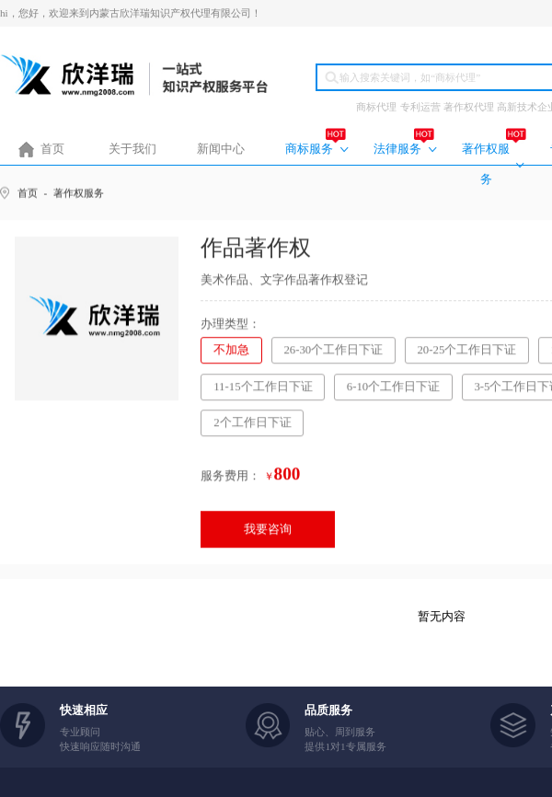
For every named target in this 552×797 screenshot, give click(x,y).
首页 (52, 149)
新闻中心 (221, 149)
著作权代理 (468, 107)
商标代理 (376, 107)
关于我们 (132, 149)
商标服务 (309, 149)
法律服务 (397, 149)
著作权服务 (486, 164)
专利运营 (420, 107)
